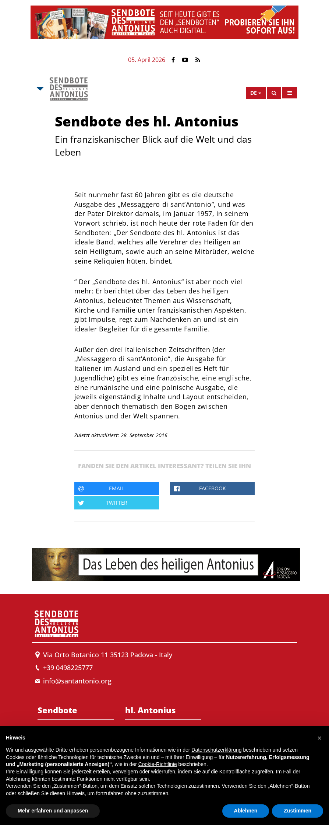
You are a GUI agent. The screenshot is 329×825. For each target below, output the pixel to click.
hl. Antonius (150, 710)
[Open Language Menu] (256, 93)
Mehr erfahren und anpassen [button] (53, 811)
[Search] (274, 93)
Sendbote (57, 710)
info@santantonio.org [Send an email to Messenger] (77, 680)
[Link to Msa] (69, 89)
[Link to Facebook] (173, 60)
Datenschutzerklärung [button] (216, 750)
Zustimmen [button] (297, 811)
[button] (319, 738)
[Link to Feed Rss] (197, 60)
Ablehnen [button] (246, 811)
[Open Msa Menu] (39, 89)
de (253, 92)
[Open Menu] (289, 92)
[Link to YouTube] (185, 60)
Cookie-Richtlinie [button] (157, 764)
